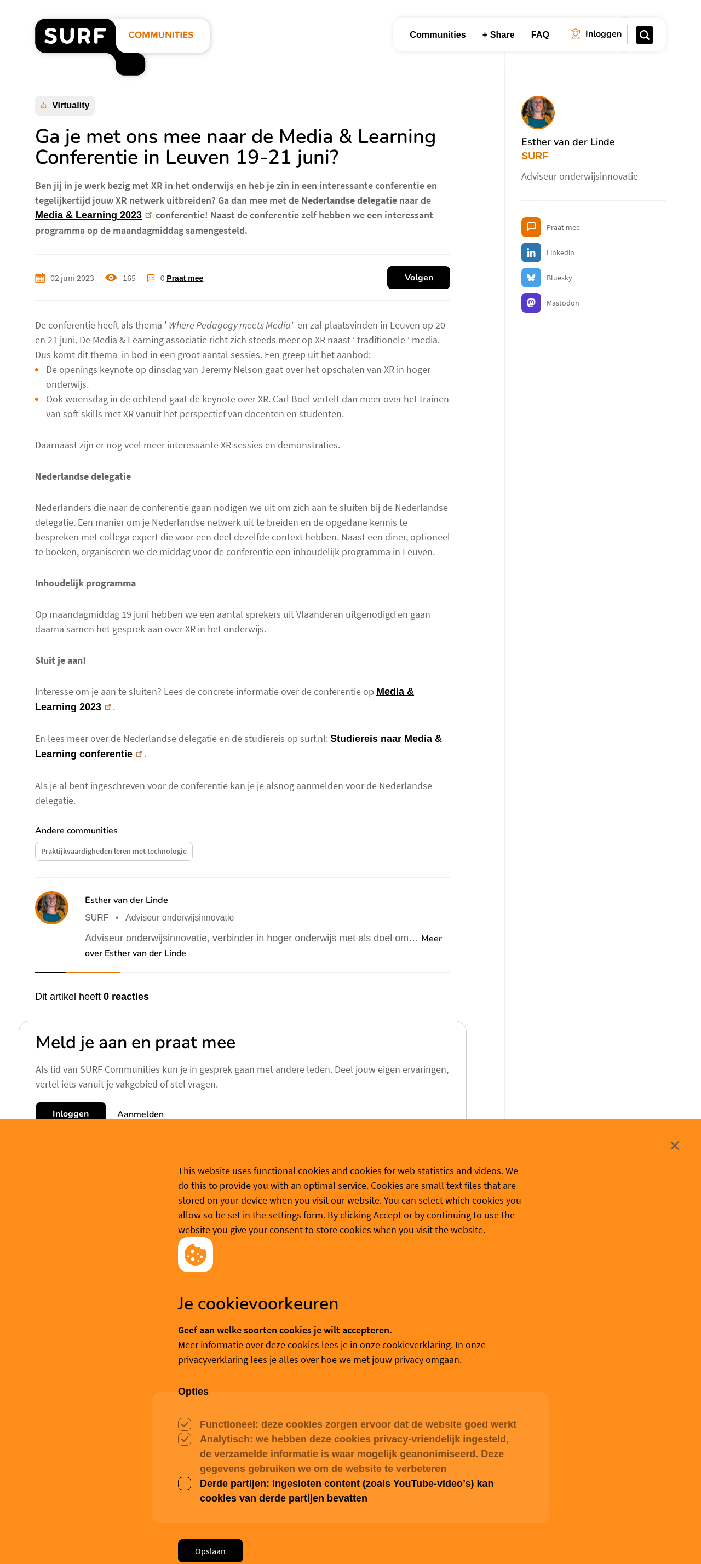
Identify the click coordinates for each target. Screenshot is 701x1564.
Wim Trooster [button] (71, 1377)
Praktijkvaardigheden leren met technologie (114, 851)
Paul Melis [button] (299, 1364)
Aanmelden (140, 1114)
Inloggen (71, 1114)
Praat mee (184, 278)
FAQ (540, 34)
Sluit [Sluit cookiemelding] (667, 1471)
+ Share (498, 34)
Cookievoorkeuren (359, 1538)
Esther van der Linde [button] (126, 900)
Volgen (419, 278)
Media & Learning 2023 (94, 215)
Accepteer (278, 1538)
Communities (438, 34)
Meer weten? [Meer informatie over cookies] (429, 1538)
